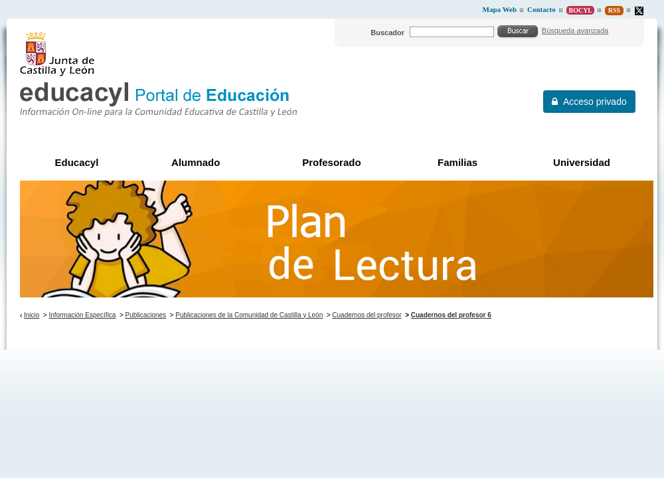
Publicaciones (146, 315)
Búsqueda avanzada (575, 31)
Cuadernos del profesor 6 (451, 315)
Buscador (387, 33)
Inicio (31, 315)
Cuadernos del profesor (366, 315)
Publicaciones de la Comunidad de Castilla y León (249, 315)
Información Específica (82, 315)
